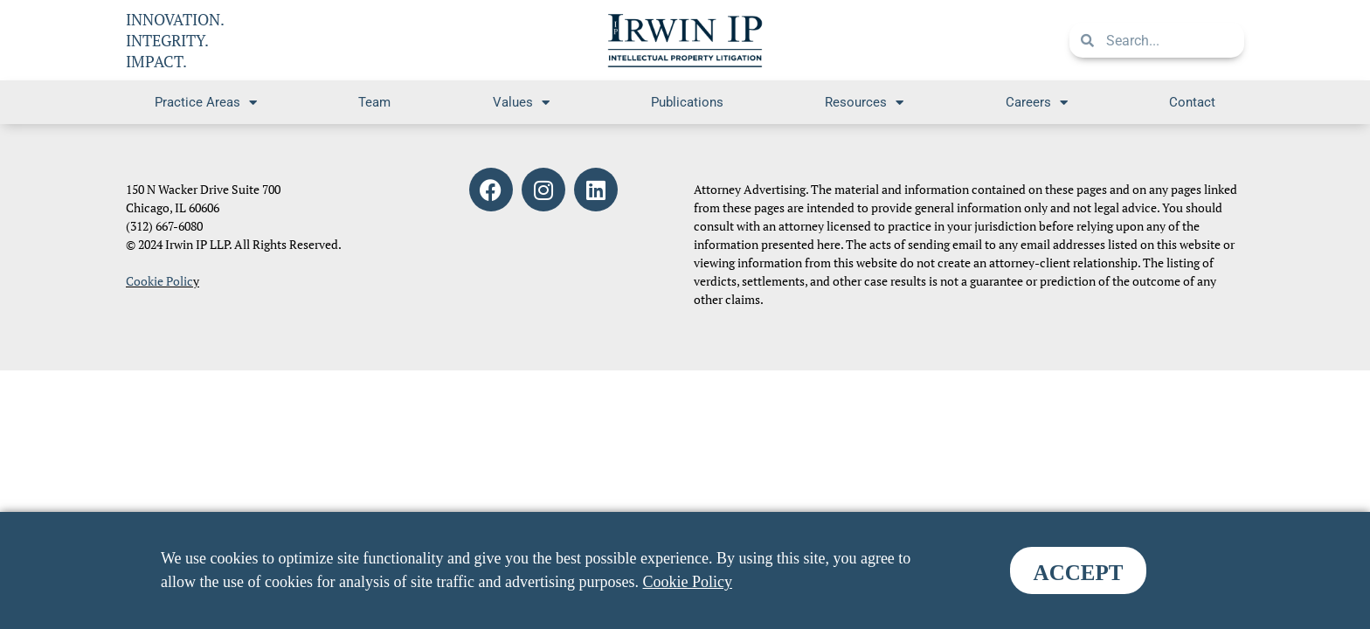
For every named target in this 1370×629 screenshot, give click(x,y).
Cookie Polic (159, 281)
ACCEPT (1079, 572)
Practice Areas (206, 102)
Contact (1192, 102)
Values (521, 102)
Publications (687, 102)
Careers (1037, 102)
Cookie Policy (688, 582)
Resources (864, 102)
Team (374, 102)
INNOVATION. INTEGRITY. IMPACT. (175, 40)
